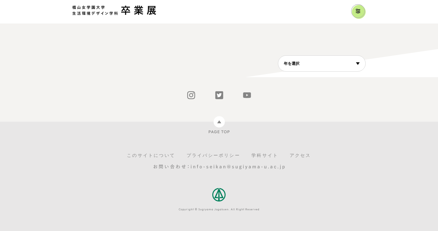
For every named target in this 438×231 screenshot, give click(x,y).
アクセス (300, 155)
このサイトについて (151, 155)
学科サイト (264, 155)
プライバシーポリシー (213, 155)
